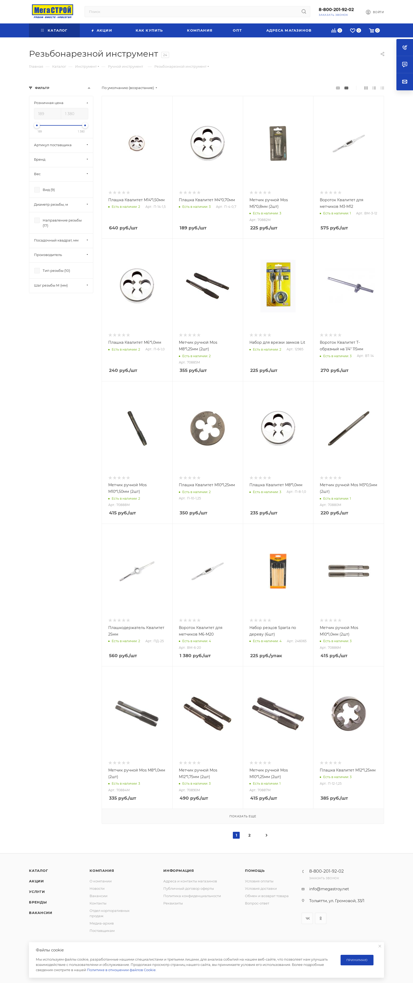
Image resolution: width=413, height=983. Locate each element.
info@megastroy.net (329, 888)
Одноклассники (320, 918)
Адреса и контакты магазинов (190, 881)
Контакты (98, 903)
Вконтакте (307, 918)
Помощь (255, 870)
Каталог (38, 870)
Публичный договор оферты (188, 888)
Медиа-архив (102, 923)
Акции (36, 881)
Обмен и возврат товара (267, 896)
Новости (97, 888)
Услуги (37, 891)
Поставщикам (102, 930)
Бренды (38, 902)
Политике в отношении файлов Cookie (121, 970)
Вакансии (40, 913)
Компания (102, 870)
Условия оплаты (259, 881)
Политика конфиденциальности (192, 896)
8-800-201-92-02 (336, 9)
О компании (101, 881)
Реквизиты (173, 903)
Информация (178, 870)
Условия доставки (261, 888)
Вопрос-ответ (257, 903)
